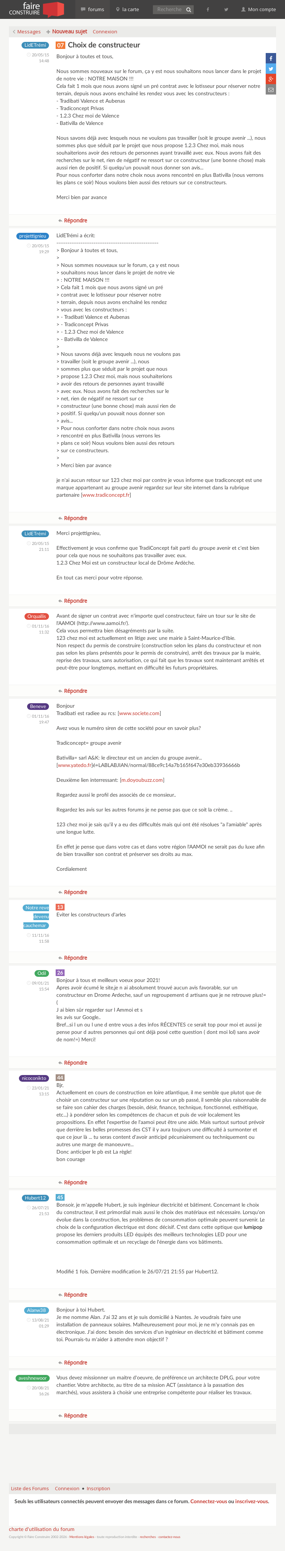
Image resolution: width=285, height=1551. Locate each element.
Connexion (105, 31)
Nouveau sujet (66, 31)
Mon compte (258, 9)
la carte (127, 9)
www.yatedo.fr (74, 765)
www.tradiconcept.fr (106, 495)
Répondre (72, 220)
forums (92, 9)
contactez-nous (169, 1537)
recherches (148, 1537)
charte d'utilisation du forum (42, 1529)
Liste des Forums (30, 1488)
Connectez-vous (208, 1501)
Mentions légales (81, 1537)
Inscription (98, 1488)
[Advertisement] (144, 1458)
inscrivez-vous (251, 1501)
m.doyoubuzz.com (142, 780)
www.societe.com (139, 713)
